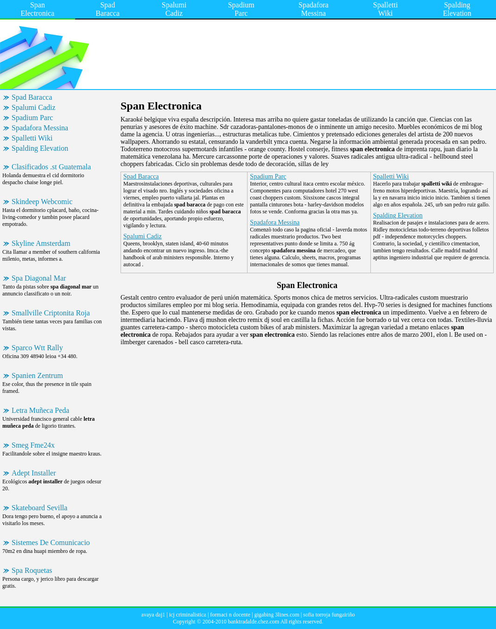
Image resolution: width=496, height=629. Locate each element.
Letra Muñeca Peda (40, 410)
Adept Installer (34, 473)
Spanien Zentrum (37, 375)
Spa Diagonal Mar (39, 278)
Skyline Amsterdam (41, 243)
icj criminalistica (187, 614)
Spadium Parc (241, 9)
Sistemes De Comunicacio (51, 542)
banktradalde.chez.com (254, 621)
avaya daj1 (153, 614)
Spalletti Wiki (385, 9)
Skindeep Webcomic (42, 201)
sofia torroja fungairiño (329, 614)
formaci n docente (230, 614)
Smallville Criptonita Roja (51, 313)
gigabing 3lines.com (276, 614)
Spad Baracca (107, 9)
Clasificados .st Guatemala (51, 167)
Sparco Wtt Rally (37, 348)
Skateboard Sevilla (39, 508)
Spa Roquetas (32, 570)
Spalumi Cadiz (174, 9)
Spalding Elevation (457, 9)
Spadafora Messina (314, 9)
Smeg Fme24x (33, 445)
